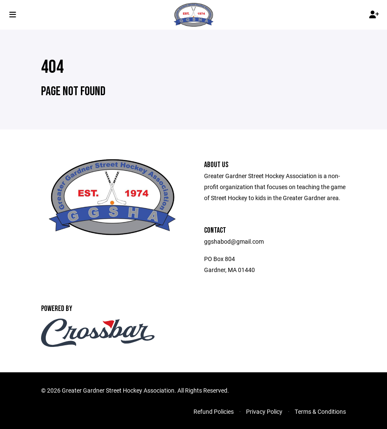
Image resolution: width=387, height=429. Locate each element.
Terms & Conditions (320, 411)
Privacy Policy (264, 411)
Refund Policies (214, 411)
